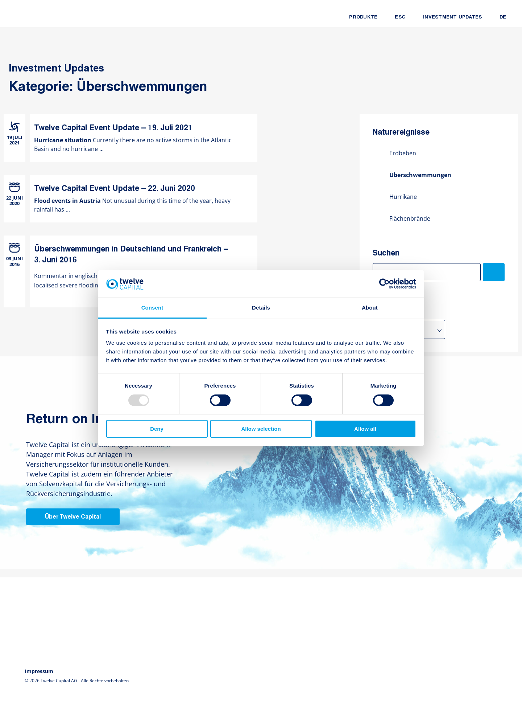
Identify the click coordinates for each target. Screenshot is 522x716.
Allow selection (261, 429)
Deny (156, 429)
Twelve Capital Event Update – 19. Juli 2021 (113, 128)
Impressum (39, 671)
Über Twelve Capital (73, 517)
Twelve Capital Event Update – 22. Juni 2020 (114, 188)
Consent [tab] (152, 307)
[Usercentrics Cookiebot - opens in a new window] (384, 283)
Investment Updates (452, 17)
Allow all (365, 429)
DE (503, 17)
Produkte (363, 17)
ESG (400, 17)
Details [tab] (261, 307)
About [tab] (370, 307)
